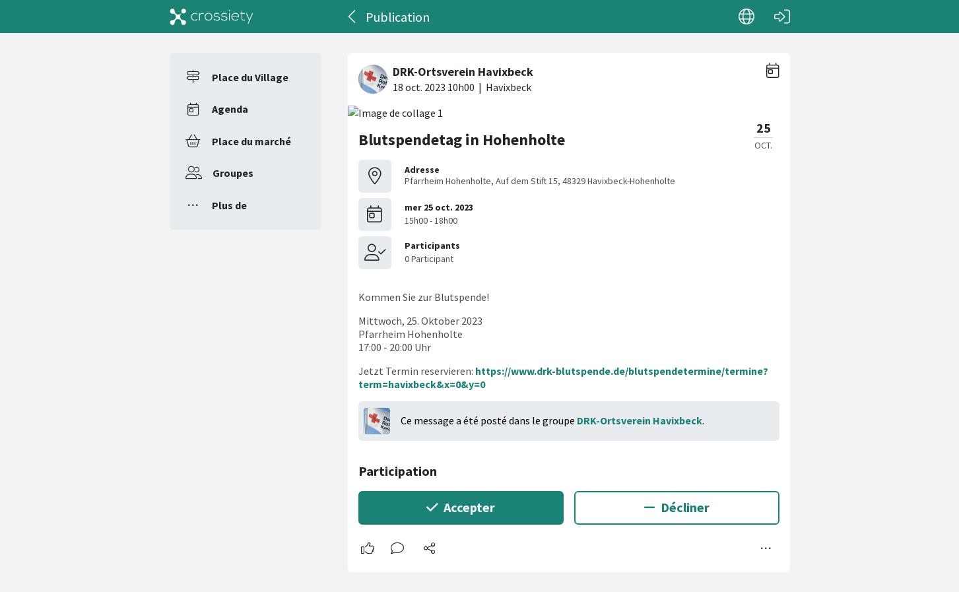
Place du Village (250, 77)
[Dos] (353, 16)
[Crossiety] (212, 16)
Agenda (230, 108)
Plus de (229, 205)
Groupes (233, 173)
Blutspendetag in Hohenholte (461, 139)
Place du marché (251, 141)
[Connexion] (782, 16)
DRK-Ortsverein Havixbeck (639, 420)
